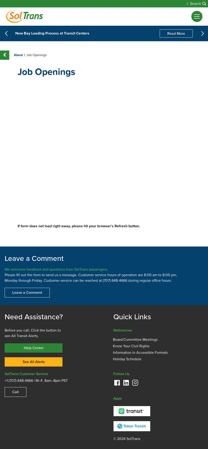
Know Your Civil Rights (131, 346)
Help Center (33, 348)
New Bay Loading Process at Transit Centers (52, 34)
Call (15, 392)
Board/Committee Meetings (135, 339)
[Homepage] (24, 16)
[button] (196, 16)
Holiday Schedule (127, 359)
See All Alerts (34, 361)
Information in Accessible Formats (140, 352)
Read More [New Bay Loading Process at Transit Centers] (176, 33)
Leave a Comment (27, 292)
